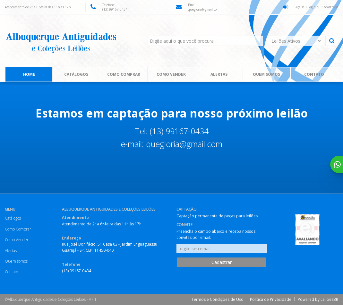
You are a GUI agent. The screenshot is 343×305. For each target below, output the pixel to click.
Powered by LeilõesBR (318, 299)
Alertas (218, 74)
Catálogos (76, 74)
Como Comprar (123, 74)
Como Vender (171, 74)
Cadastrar (221, 262)
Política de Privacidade (270, 299)
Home (29, 74)
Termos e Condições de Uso (218, 299)
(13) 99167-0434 (114, 9)
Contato (314, 74)
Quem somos (266, 74)
